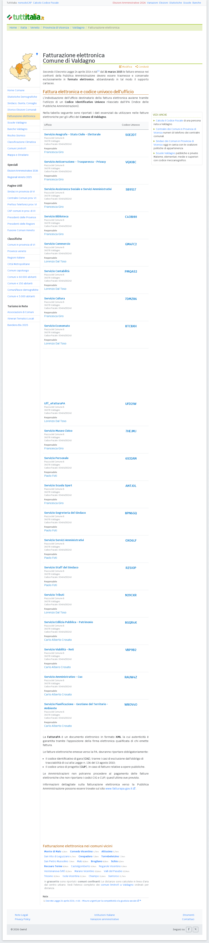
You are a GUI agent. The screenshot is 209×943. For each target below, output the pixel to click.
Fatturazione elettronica (21, 116)
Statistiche (175, 2)
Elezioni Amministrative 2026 (129, 2)
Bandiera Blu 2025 (17, 325)
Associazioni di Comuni (20, 312)
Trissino (52, 876)
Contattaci (188, 919)
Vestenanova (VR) (58, 871)
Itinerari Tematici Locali (20, 318)
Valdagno (78, 27)
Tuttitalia (12, 2)
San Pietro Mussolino (59, 861)
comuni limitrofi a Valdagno (117, 884)
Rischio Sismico (16, 135)
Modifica (125, 66)
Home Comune (15, 90)
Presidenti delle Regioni (21, 223)
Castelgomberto (83, 866)
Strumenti (188, 915)
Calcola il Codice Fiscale (169, 120)
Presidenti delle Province (21, 217)
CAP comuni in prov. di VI (21, 210)
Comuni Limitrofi (16, 148)
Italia (23, 27)
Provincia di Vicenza (56, 27)
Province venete (16, 251)
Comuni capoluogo (18, 270)
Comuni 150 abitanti (19, 283)
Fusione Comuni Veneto (21, 230)
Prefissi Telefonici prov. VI (22, 204)
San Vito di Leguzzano (60, 856)
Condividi (142, 66)
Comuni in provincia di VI (21, 244)
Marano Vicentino (87, 871)
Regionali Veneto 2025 (19, 177)
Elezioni (163, 2)
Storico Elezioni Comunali (21, 109)
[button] (188, 929)
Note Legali (21, 915)
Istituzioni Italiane (104, 915)
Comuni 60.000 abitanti (21, 277)
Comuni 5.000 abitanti (21, 296)
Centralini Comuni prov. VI (21, 198)
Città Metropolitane (18, 264)
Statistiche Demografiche (22, 96)
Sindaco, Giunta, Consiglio (22, 103)
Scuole (187, 2)
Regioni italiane (16, 257)
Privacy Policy (22, 919)
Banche (197, 2)
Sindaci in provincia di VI (21, 191)
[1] (98, 71)
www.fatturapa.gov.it (118, 788)
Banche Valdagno (17, 129)
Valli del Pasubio (116, 871)
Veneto (34, 27)
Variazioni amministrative (104, 919)
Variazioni (152, 2)
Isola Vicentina (74, 876)
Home (13, 27)
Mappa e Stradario (18, 154)
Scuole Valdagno (17, 122)
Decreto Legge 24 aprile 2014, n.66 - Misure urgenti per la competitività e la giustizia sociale (91, 900)
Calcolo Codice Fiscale (46, 2)
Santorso (117, 876)
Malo (82, 861)
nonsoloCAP (25, 2)
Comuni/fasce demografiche (22, 289)
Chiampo (97, 876)
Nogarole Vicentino (113, 866)
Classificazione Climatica (21, 141)
